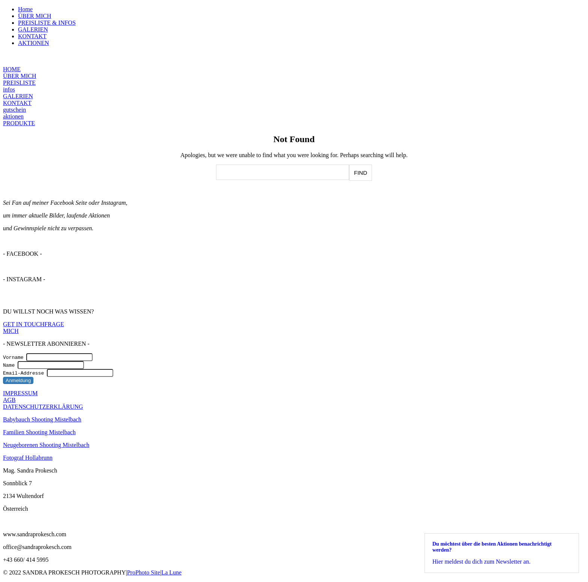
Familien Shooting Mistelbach (39, 432)
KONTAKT (32, 36)
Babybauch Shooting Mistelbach (42, 419)
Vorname (13, 357)
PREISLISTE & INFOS (47, 23)
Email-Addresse (23, 372)
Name (9, 365)
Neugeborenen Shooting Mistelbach (46, 445)
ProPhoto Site (143, 572)
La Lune (171, 572)
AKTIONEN (33, 43)
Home (25, 9)
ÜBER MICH (34, 16)
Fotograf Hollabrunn (27, 457)
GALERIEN (33, 29)
